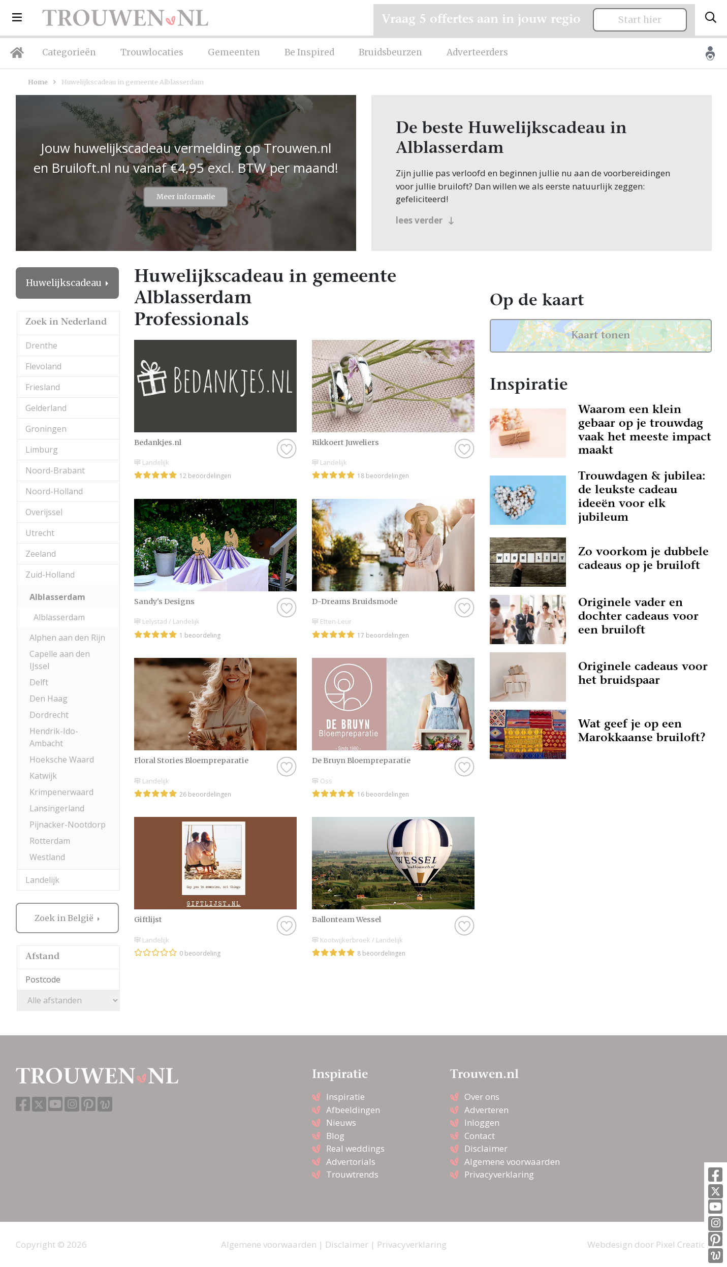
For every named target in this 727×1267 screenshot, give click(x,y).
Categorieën (69, 52)
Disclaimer (486, 1148)
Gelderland (46, 408)
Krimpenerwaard (61, 792)
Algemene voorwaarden (512, 1161)
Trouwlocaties (151, 52)
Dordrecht (49, 714)
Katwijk (43, 775)
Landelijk (42, 879)
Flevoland (43, 366)
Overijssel (43, 512)
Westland (47, 857)
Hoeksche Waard (61, 759)
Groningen (46, 428)
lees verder (425, 220)
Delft (38, 682)
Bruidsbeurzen (390, 52)
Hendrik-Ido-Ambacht (53, 737)
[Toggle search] (711, 18)
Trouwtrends (352, 1174)
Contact (479, 1136)
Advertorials (350, 1161)
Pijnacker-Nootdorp (67, 824)
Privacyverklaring (499, 1174)
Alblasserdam (57, 597)
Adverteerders (477, 52)
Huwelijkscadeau (65, 283)
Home (38, 82)
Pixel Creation (683, 1244)
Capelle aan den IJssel (59, 660)
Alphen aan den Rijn (67, 637)
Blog (335, 1136)
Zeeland (40, 553)
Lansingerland (56, 808)
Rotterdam (49, 840)
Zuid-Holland (50, 574)
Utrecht (39, 533)
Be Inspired (309, 52)
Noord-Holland (54, 491)
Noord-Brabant (55, 470)
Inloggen (481, 1122)
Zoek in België (65, 918)
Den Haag (48, 698)
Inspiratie (345, 1096)
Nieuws (341, 1122)
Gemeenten (234, 52)
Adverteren (486, 1110)
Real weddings (355, 1148)
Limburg (41, 449)
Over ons (481, 1096)
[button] (17, 17)
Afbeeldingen (353, 1110)
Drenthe (41, 345)
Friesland (42, 387)
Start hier (639, 19)
